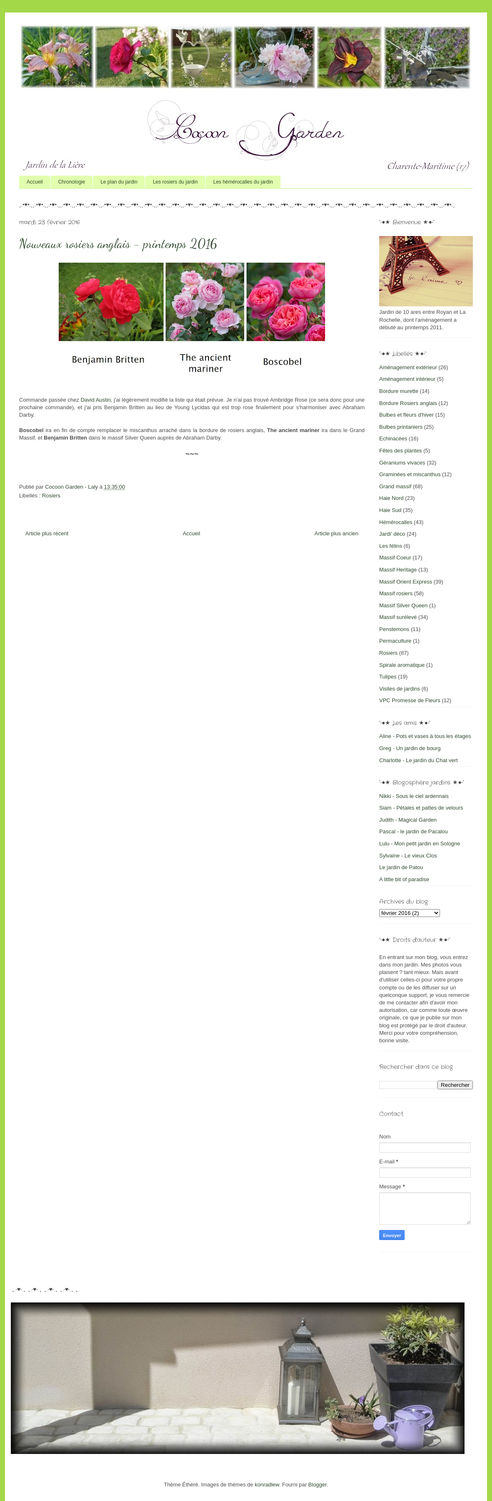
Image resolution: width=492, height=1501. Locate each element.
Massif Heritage (398, 570)
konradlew (267, 1484)
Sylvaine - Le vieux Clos (408, 855)
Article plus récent (46, 533)
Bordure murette (398, 391)
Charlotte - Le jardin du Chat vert (418, 760)
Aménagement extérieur (408, 367)
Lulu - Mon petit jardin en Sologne (419, 843)
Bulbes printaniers (400, 427)
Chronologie (71, 182)
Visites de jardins (399, 689)
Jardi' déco (392, 534)
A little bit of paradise (404, 879)
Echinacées (393, 438)
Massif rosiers (395, 593)
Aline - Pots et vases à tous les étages (425, 736)
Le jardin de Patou (401, 867)
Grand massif (395, 486)
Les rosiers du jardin (175, 182)
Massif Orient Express (405, 582)
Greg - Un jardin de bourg (409, 748)
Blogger (317, 1484)
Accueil (35, 182)
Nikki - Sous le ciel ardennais (414, 796)
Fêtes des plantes (400, 450)
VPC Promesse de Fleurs (409, 700)
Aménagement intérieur (407, 379)
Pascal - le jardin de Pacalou (413, 831)
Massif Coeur (395, 557)
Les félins (390, 546)
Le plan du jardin (118, 182)
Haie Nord (391, 498)
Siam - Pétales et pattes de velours (421, 808)
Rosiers (51, 495)
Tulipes (387, 676)
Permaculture (395, 641)
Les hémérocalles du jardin (243, 182)
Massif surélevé (398, 617)
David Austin (96, 400)
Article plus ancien (337, 533)
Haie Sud (390, 510)
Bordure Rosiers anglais (408, 403)
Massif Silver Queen (403, 605)
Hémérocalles (395, 522)
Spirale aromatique (402, 665)
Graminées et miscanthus (409, 474)
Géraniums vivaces (402, 463)
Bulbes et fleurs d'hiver (406, 415)
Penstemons (394, 629)
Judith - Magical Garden (408, 820)
